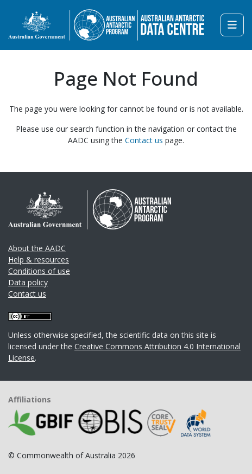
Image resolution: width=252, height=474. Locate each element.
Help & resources (38, 259)
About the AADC (37, 248)
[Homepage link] (106, 24)
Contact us (144, 140)
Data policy (28, 282)
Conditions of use (39, 271)
